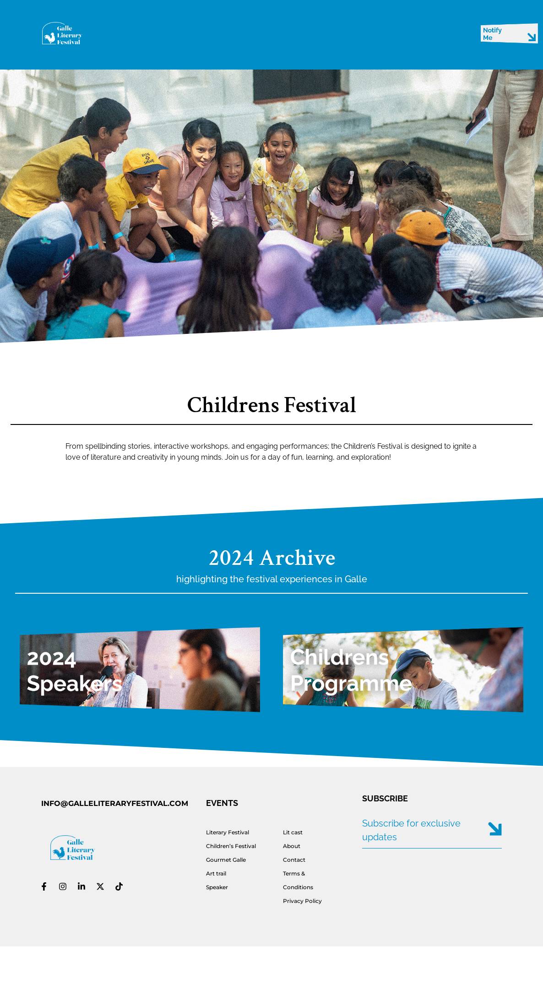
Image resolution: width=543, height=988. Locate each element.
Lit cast (293, 832)
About (291, 846)
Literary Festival (227, 832)
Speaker (217, 887)
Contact (294, 859)
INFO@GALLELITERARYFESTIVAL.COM (114, 803)
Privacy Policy (302, 900)
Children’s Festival (231, 846)
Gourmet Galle (226, 859)
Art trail (216, 873)
